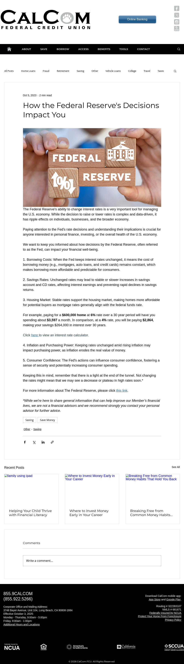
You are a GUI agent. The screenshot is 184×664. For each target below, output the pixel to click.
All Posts (9, 71)
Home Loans (28, 71)
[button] (176, 8)
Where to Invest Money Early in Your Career (89, 513)
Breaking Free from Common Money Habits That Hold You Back (150, 513)
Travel (147, 71)
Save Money (47, 420)
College (132, 71)
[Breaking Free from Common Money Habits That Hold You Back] (153, 489)
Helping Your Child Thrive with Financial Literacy (30, 513)
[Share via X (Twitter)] (34, 442)
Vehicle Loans (113, 71)
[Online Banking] (137, 19)
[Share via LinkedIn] (43, 442)
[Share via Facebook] (25, 442)
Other (95, 71)
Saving (80, 71)
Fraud (46, 71)
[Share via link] (52, 442)
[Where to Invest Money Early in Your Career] (92, 489)
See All (176, 467)
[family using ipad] (31, 489)
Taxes (161, 71)
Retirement (63, 71)
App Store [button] (154, 599)
